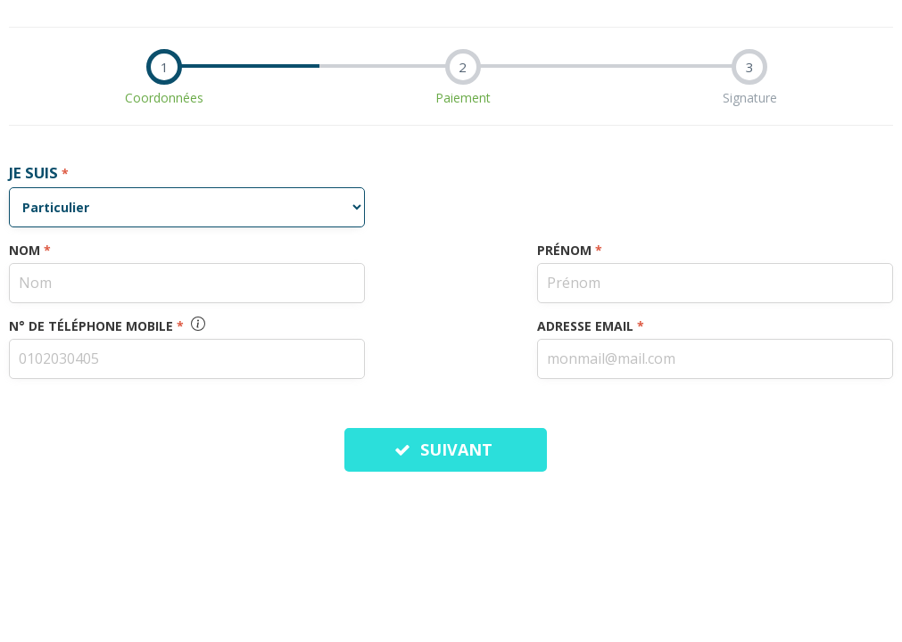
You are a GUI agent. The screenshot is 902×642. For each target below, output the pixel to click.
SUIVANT (445, 449)
